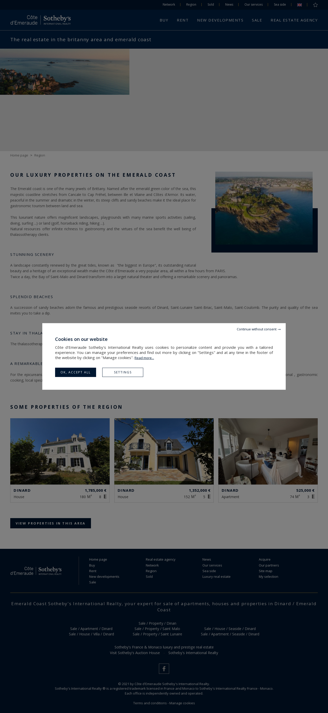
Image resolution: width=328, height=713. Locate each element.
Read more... (144, 357)
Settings (123, 372)
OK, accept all (75, 372)
